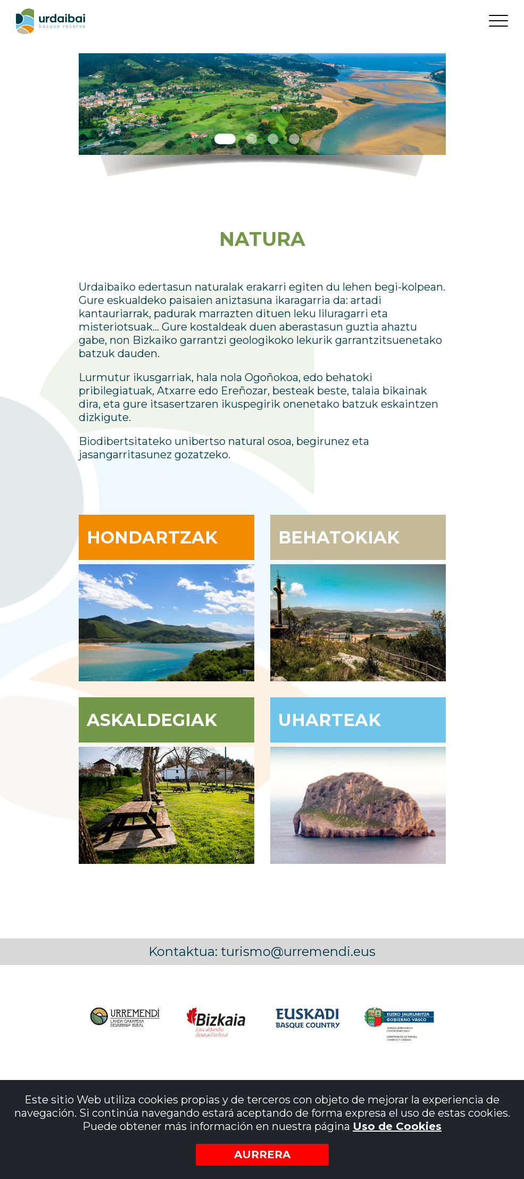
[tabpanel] (262, 104)
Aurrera (262, 1154)
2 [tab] (251, 139)
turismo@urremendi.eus (298, 951)
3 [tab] (273, 139)
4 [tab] (294, 139)
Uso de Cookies (397, 1126)
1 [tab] (225, 139)
